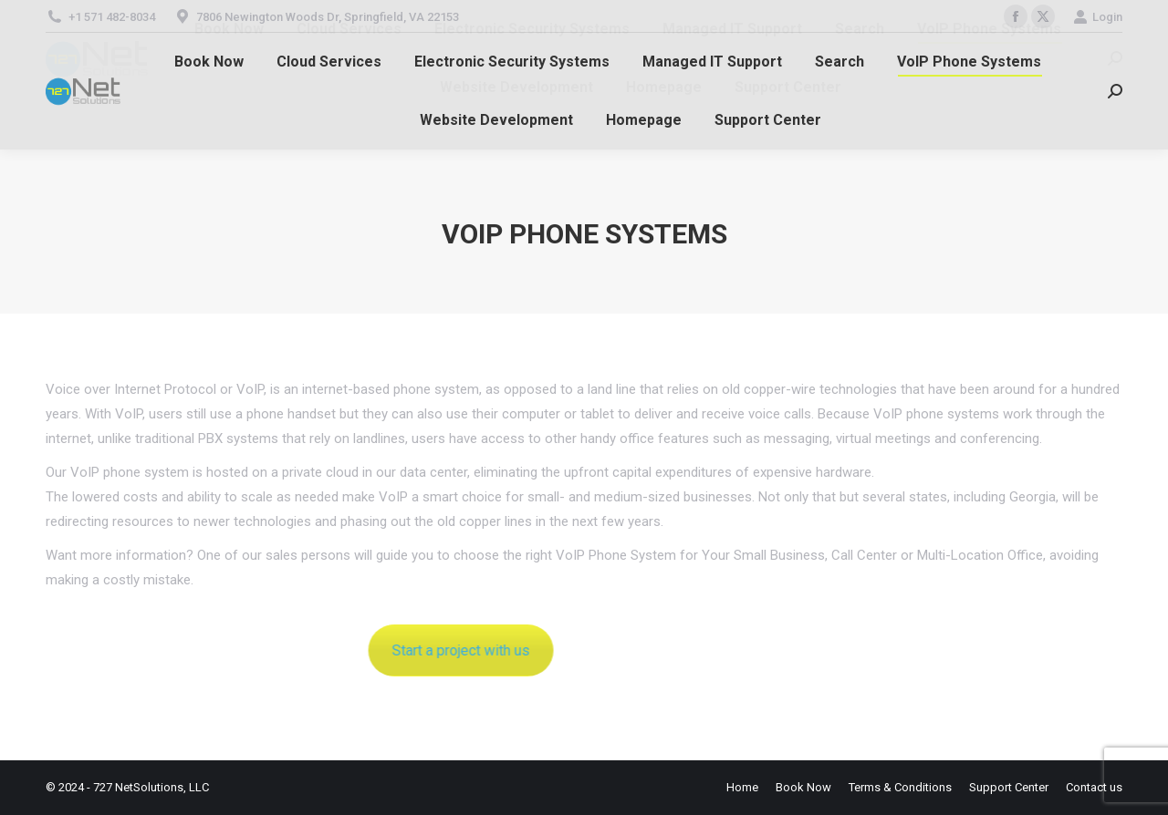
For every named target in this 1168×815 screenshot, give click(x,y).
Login (1097, 17)
